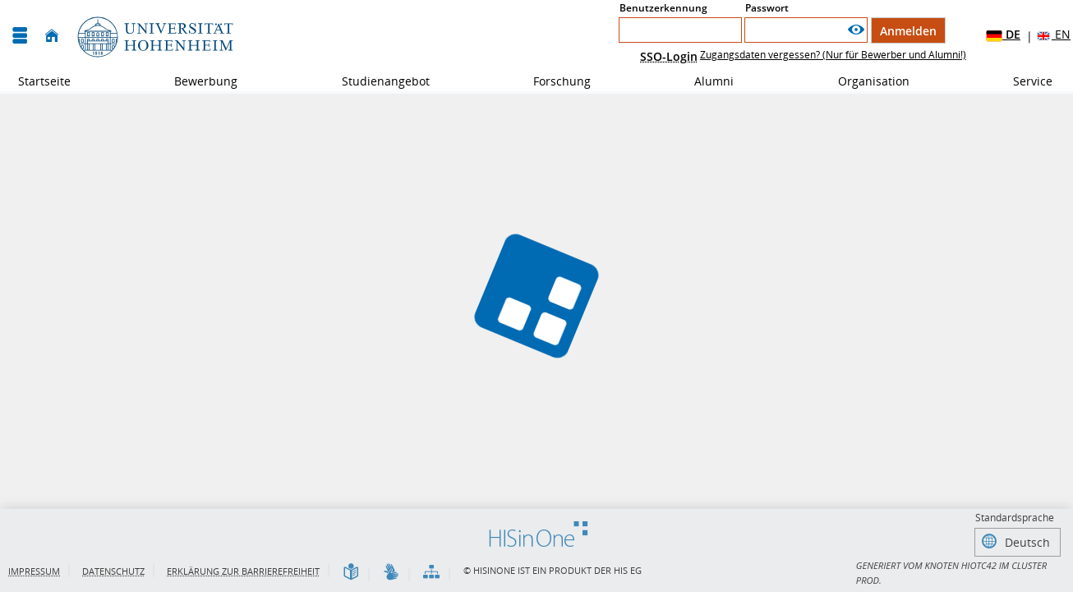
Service (1023, 81)
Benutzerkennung (663, 8)
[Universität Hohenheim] (153, 35)
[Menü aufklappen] (19, 36)
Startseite (44, 81)
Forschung (553, 81)
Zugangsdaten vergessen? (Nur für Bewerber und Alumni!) (833, 55)
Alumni (705, 81)
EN (1053, 35)
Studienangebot (377, 81)
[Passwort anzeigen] (856, 30)
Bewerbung (196, 81)
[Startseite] (51, 36)
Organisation (865, 81)
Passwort (767, 8)
